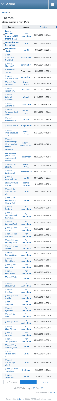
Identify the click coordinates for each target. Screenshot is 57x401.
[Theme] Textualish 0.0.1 (11, 77)
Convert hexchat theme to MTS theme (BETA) (11, 35)
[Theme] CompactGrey (11, 253)
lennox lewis (26, 77)
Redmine (20, 399)
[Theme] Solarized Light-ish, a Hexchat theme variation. (11, 144)
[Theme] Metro (11, 125)
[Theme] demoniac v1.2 (11, 119)
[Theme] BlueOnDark (10, 272)
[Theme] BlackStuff (9, 64)
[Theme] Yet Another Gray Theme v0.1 (10, 200)
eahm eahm (26, 65)
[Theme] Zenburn (8, 207)
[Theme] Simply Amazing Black (11, 241)
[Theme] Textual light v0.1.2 (10, 362)
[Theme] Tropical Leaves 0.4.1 (11, 133)
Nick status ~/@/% (9, 71)
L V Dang (26, 370)
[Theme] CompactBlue (10, 340)
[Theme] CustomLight (10, 171)
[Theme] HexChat (9, 290)
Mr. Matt (26, 119)
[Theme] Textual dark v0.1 (10, 354)
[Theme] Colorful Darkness (9, 97)
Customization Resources (11, 43)
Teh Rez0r (26, 89)
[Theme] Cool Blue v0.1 (10, 165)
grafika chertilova (26, 184)
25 (34, 388)
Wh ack (26, 97)
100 (41, 388)
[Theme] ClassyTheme (10, 327)
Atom (52, 392)
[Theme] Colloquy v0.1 (10, 376)
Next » (45, 382)
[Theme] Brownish (9, 333)
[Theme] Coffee (11, 321)
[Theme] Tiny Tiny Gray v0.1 (11, 346)
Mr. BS (26, 43)
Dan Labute (26, 57)
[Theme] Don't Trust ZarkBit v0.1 (11, 191)
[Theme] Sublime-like (10, 104)
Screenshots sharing (10, 49)
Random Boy (26, 171)
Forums (5, 12)
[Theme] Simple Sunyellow (11, 370)
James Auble (26, 104)
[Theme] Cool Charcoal (10, 83)
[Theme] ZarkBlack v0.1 (11, 177)
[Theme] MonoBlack (10, 259)
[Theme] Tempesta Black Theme (11, 112)
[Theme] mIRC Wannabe (11, 266)
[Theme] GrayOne (9, 303)
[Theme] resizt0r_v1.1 (10, 89)
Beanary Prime (26, 83)
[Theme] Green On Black (11, 296)
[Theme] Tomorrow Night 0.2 (9, 57)
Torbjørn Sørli (26, 125)
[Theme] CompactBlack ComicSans (11, 215)
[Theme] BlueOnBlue (10, 284)
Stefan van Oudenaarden (26, 144)
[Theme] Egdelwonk (9, 309)
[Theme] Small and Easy (11, 235)
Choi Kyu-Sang (26, 112)
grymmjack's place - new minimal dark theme (10, 157)
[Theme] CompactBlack (11, 222)
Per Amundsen (26, 34)
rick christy (26, 156)
